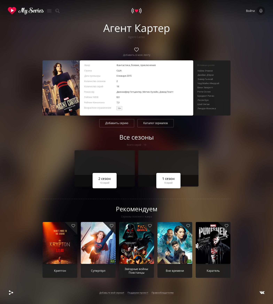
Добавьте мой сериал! (111, 292)
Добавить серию (116, 123)
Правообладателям (163, 292)
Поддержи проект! (138, 292)
